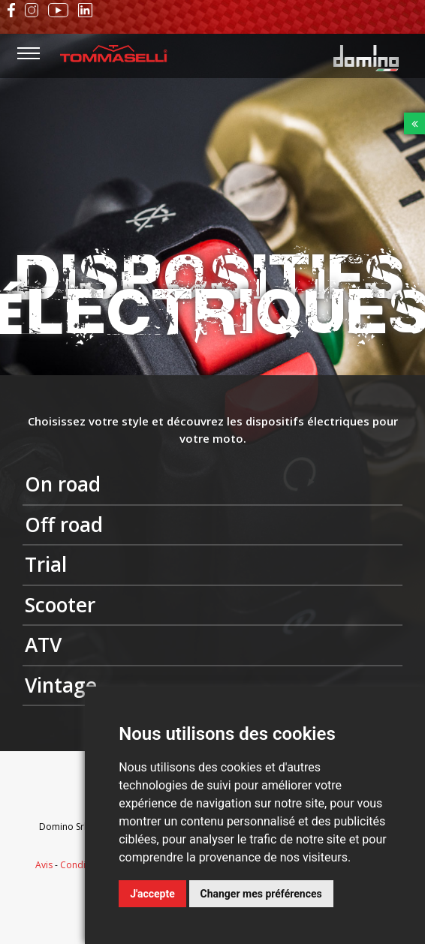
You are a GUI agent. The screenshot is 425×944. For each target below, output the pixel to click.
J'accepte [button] (152, 894)
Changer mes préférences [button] (261, 894)
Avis (44, 864)
